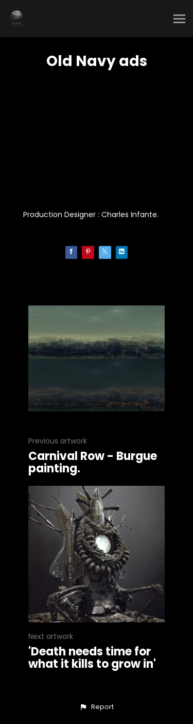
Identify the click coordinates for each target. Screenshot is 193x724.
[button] (96, 707)
